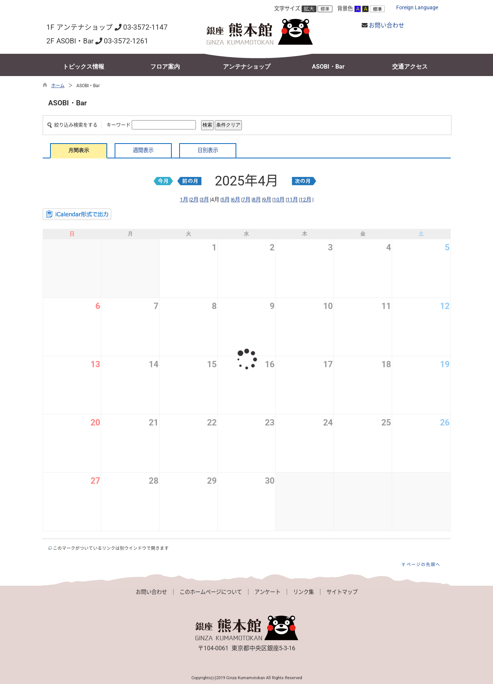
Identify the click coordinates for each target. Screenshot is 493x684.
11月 (292, 200)
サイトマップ (342, 592)
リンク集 (303, 592)
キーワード (118, 125)
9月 (267, 200)
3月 (205, 200)
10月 (279, 200)
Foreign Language (417, 7)
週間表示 (143, 150)
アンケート (267, 592)
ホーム (58, 85)
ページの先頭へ (423, 564)
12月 (305, 200)
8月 (257, 200)
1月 (184, 200)
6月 (236, 200)
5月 (225, 200)
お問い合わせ (386, 25)
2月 (194, 200)
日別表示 (207, 150)
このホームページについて (211, 592)
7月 (246, 200)
